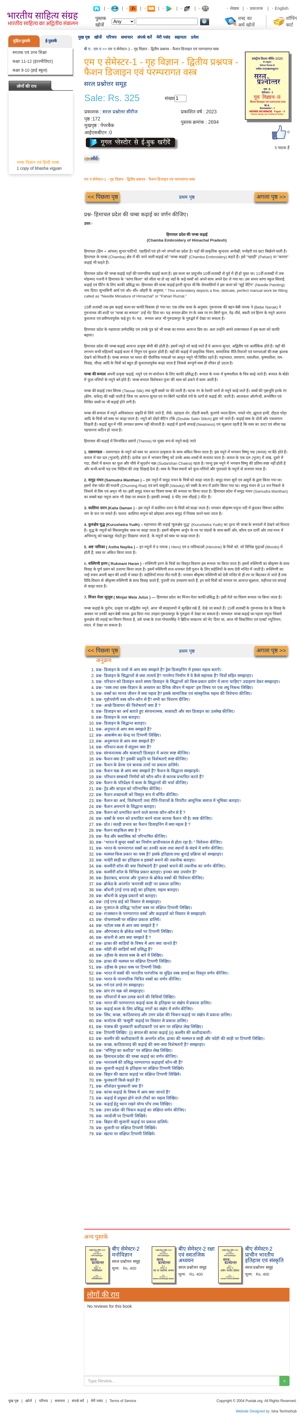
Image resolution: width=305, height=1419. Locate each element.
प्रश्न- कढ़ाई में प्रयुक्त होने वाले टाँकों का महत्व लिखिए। (137, 1098)
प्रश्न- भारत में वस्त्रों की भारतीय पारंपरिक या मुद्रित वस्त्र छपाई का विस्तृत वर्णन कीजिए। (162, 973)
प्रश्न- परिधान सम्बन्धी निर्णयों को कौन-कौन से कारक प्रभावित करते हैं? (150, 776)
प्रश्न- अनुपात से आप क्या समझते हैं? (124, 729)
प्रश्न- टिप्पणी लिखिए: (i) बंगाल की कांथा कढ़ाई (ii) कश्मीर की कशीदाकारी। (153, 1032)
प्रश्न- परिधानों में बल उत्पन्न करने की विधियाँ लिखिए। (135, 996)
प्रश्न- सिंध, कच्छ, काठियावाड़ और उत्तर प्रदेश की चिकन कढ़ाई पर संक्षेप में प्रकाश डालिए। (164, 1014)
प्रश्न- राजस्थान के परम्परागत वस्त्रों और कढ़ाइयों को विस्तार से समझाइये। (151, 913)
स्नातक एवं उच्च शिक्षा (30, 52)
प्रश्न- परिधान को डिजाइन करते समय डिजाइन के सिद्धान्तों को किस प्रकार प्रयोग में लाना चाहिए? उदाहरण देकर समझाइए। (188, 681)
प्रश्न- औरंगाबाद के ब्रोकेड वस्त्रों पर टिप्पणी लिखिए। (134, 931)
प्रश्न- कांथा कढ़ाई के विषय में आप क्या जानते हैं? (133, 1092)
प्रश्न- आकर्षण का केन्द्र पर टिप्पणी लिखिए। (128, 735)
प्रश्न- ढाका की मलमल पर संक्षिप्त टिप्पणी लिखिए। (133, 961)
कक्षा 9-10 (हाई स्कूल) (30, 70)
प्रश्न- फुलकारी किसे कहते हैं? (118, 1080)
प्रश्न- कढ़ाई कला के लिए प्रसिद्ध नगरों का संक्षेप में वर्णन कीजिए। (144, 1008)
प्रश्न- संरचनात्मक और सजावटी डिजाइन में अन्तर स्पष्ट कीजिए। (143, 753)
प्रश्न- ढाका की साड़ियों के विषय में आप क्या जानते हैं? (136, 943)
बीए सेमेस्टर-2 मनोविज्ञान (125, 1252)
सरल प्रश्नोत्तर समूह (105, 83)
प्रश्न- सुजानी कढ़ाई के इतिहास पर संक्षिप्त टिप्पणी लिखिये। (140, 1068)
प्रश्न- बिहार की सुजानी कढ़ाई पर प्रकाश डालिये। (132, 1121)
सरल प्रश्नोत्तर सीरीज (120, 111)
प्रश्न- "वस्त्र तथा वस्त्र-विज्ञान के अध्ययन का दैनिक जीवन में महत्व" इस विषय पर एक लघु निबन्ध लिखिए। (174, 687)
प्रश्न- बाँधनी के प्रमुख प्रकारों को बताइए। (126, 895)
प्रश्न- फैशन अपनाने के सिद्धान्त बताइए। (126, 806)
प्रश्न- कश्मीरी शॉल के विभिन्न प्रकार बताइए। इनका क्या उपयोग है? (146, 872)
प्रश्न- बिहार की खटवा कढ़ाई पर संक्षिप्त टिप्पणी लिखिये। (138, 1074)
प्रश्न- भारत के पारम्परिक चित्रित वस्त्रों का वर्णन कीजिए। (138, 979)
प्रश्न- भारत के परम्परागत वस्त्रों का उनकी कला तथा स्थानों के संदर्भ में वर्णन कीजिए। (159, 848)
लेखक (234, 8)
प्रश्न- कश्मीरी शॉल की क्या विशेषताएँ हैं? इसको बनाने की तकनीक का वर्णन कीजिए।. (161, 866)
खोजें (98, 37)
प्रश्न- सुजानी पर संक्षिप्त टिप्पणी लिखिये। (126, 1127)
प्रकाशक (256, 8)
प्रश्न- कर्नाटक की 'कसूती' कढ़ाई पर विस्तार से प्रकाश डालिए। (142, 1020)
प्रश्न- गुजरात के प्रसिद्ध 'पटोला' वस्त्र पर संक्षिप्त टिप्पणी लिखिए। (144, 907)
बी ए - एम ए (92, 49)
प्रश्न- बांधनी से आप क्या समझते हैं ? (123, 937)
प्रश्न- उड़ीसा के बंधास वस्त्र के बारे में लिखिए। (129, 955)
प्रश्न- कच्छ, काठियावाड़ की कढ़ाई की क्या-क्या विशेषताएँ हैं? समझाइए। (150, 1044)
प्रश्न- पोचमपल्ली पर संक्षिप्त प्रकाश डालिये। (128, 919)
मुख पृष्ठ (84, 37)
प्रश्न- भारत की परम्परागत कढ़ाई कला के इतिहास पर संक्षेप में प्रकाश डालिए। (153, 1002)
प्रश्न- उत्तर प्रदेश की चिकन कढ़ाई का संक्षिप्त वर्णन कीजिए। (141, 1110)
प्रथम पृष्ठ (186, 197)
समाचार (127, 37)
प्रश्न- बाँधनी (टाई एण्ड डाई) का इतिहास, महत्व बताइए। (137, 889)
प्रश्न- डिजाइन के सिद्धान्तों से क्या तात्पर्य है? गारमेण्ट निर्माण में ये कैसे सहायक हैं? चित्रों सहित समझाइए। (174, 675)
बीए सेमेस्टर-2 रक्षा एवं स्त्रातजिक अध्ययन (196, 1255)
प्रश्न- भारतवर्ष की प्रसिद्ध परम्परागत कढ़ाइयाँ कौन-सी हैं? (139, 1062)
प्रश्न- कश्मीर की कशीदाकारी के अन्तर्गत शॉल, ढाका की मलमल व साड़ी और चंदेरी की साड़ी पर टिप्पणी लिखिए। (180, 1038)
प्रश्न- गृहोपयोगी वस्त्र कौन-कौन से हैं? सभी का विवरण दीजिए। (143, 699)
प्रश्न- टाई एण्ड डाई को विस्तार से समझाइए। (128, 901)
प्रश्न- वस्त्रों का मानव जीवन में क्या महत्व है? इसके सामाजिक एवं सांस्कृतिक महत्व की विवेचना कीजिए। (174, 693)
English (282, 8)
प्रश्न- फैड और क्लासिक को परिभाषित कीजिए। (131, 836)
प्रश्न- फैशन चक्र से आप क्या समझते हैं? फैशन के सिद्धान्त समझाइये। (148, 770)
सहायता (180, 37)
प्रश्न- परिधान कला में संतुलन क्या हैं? (123, 747)
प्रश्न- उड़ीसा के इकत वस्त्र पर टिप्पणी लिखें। (128, 967)
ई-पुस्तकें (51, 41)
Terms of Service (123, 1401)
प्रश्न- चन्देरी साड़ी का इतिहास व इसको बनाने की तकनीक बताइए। (145, 860)
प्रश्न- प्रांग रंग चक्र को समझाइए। (120, 991)
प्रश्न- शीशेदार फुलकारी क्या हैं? (119, 1086)
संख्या (170, 98)
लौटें (94, 158)
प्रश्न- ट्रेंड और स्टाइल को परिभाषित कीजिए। (129, 788)
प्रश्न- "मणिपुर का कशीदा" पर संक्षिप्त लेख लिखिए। (134, 1050)
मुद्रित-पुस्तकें (21, 41)
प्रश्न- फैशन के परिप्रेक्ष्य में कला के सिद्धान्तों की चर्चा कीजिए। (142, 782)
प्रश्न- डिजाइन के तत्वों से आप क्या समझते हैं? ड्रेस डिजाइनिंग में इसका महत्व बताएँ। (158, 669)
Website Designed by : (254, 1411)
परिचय (111, 37)
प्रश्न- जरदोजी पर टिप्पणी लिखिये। (121, 1115)
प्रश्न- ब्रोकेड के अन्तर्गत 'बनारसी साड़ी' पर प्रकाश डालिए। (138, 883)
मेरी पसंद (163, 37)
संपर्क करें (144, 37)
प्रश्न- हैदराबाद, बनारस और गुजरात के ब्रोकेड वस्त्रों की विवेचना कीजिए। (150, 877)
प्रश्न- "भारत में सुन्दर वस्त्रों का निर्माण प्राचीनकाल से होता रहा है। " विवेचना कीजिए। (159, 842)
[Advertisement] (187, 1181)
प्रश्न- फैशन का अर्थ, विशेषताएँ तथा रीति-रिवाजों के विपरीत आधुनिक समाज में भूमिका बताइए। (168, 800)
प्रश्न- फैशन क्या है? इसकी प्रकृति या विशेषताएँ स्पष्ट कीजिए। (142, 759)
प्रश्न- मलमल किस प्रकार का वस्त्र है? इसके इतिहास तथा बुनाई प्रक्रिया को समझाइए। (159, 854)
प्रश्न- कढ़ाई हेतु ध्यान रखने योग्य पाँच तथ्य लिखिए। (134, 1104)
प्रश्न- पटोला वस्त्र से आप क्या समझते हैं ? (127, 925)
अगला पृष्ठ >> (271, 197)
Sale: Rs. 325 (112, 98)
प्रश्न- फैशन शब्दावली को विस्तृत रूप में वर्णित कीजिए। (137, 794)
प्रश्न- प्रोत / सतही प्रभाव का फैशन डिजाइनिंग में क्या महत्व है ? (143, 824)
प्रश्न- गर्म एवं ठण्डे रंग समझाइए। (120, 985)
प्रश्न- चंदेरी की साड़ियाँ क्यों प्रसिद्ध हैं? (124, 949)
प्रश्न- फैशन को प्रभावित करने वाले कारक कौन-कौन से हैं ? (140, 812)
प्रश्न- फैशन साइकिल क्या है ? (118, 830)
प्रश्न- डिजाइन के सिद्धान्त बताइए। (121, 723)
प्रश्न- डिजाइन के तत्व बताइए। (118, 717)
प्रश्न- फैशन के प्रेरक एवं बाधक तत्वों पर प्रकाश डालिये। (137, 764)
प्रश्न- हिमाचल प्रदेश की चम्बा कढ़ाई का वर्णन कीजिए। (137, 1056)
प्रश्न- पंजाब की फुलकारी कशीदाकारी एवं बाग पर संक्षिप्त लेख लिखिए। (149, 1026)
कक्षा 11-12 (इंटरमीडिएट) (33, 61)
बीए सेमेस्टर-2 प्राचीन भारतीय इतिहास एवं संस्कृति (264, 1255)
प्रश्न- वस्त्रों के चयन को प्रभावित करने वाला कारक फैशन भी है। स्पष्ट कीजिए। (154, 818)
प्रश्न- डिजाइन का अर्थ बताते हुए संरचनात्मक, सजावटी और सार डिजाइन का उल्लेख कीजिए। (165, 711)
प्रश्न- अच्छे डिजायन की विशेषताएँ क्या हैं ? (128, 705)
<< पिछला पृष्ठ (103, 197)
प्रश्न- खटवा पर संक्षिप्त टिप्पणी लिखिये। (125, 1133)
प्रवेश (195, 37)
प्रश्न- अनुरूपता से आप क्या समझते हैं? (125, 741)
